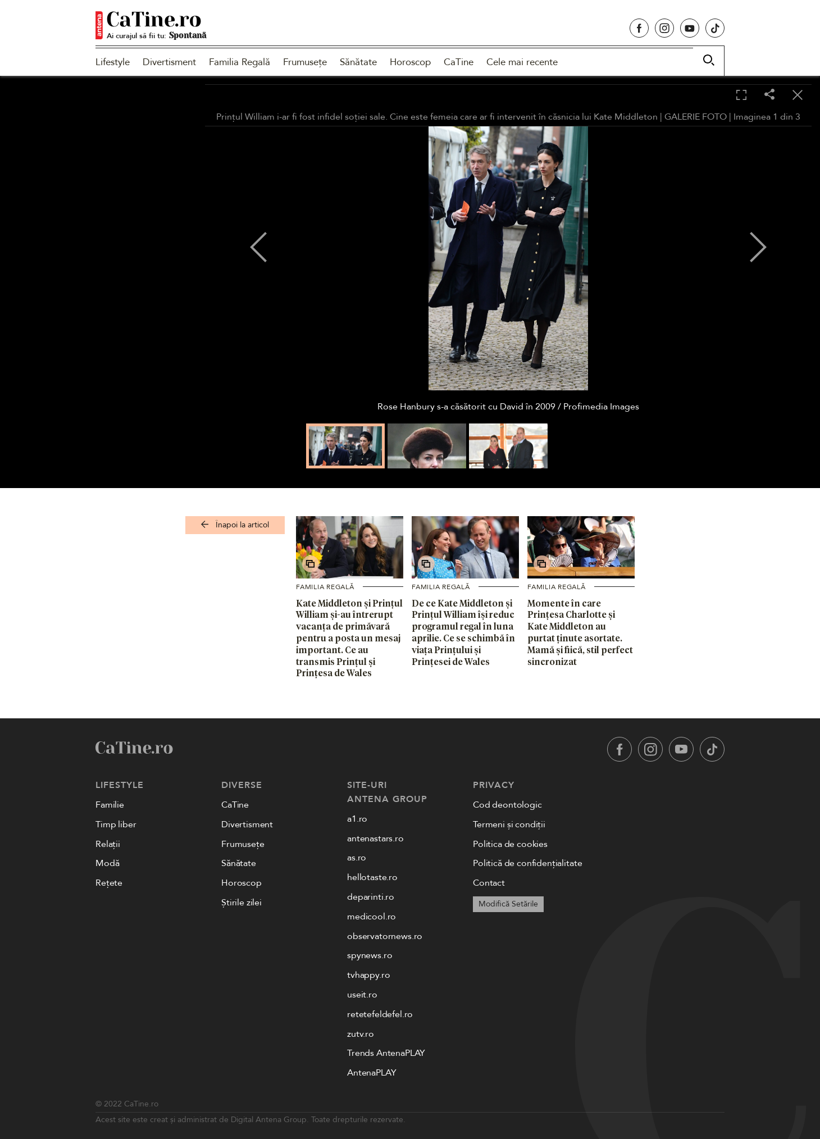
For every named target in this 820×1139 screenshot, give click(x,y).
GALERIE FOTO (695, 117)
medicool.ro (371, 916)
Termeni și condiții (509, 824)
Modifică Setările (508, 904)
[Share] (769, 95)
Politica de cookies (510, 844)
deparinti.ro (370, 897)
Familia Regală (239, 62)
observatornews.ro (384, 936)
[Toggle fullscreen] (741, 95)
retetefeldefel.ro (380, 1014)
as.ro (356, 857)
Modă (107, 863)
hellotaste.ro (372, 877)
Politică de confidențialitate (527, 863)
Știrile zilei (241, 902)
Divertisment (169, 62)
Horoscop (410, 62)
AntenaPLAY (371, 1073)
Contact (489, 883)
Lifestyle (112, 62)
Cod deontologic (507, 805)
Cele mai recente (522, 62)
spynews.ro (369, 955)
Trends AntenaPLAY (386, 1053)
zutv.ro (360, 1034)
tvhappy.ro (368, 975)
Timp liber (115, 824)
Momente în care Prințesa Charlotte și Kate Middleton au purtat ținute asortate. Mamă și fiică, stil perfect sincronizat (580, 632)
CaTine (458, 62)
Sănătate (358, 62)
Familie (109, 805)
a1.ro (357, 819)
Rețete (108, 883)
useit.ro (362, 994)
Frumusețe (305, 62)
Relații (107, 844)
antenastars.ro (375, 838)
